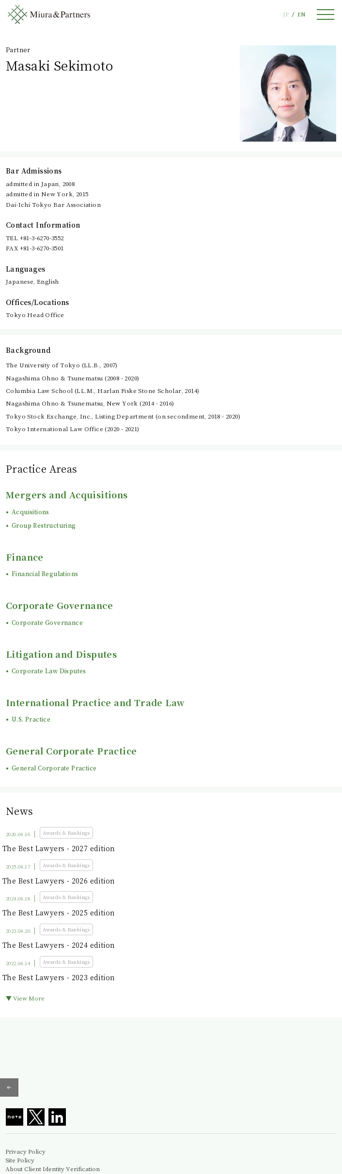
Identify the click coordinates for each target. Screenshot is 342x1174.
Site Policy (19, 1160)
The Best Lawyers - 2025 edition (58, 912)
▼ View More (25, 998)
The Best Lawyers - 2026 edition (58, 880)
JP (286, 14)
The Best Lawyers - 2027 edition (58, 848)
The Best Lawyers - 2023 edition (58, 977)
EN (301, 14)
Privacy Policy (25, 1151)
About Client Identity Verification (52, 1169)
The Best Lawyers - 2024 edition (58, 945)
